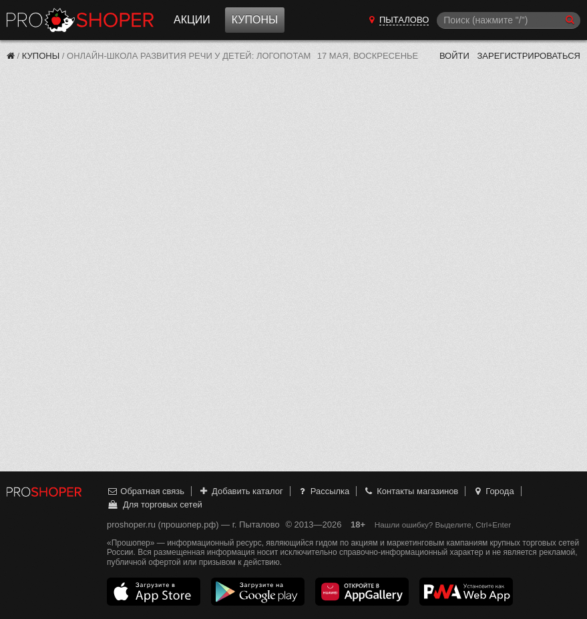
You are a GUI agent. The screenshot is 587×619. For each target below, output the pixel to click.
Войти (454, 56)
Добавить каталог (240, 491)
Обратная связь (145, 491)
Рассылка (323, 491)
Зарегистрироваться (528, 56)
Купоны (255, 19)
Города (493, 491)
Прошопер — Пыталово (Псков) (80, 20)
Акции (192, 19)
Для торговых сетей (154, 504)
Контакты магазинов (410, 491)
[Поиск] (508, 20)
